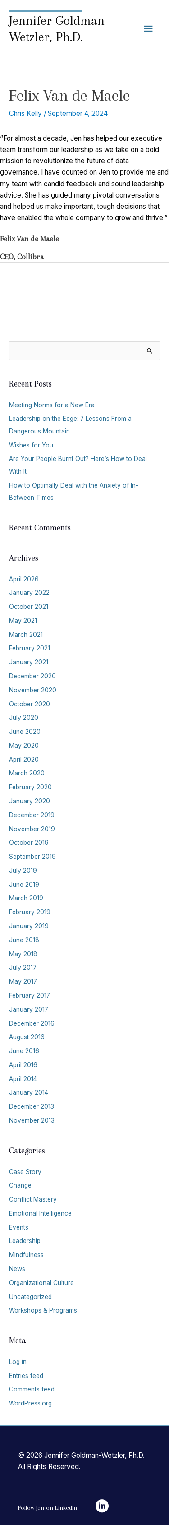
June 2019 (24, 884)
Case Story (25, 1171)
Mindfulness (26, 1254)
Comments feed (32, 1389)
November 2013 (32, 1120)
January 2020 (29, 801)
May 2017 (23, 981)
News (17, 1268)
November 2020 (32, 690)
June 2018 (24, 940)
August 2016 (27, 1037)
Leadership (25, 1240)
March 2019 (26, 898)
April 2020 (24, 759)
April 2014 (23, 1079)
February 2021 (29, 648)
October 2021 (28, 606)
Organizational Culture (41, 1282)
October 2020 (29, 704)
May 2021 (23, 620)
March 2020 (27, 773)
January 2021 (28, 662)
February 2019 (29, 912)
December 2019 (32, 815)
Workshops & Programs (43, 1310)
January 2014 (28, 1092)
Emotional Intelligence (40, 1213)
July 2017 (23, 967)
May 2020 (24, 745)
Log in (18, 1361)
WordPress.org (30, 1403)
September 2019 (32, 856)
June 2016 (24, 1051)
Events (18, 1227)
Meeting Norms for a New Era (52, 405)
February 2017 (29, 995)
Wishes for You (31, 445)
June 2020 (25, 731)
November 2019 (32, 829)
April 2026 (24, 579)
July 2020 (23, 717)
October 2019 (29, 842)
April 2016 (23, 1065)
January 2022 (29, 592)
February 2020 (30, 787)
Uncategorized (30, 1296)
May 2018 (23, 954)
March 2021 (26, 634)
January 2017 (28, 1009)
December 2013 (31, 1106)
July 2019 (23, 870)
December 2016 (32, 1023)
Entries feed (26, 1375)
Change (20, 1185)
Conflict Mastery (33, 1199)
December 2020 (32, 676)
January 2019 (29, 926)
